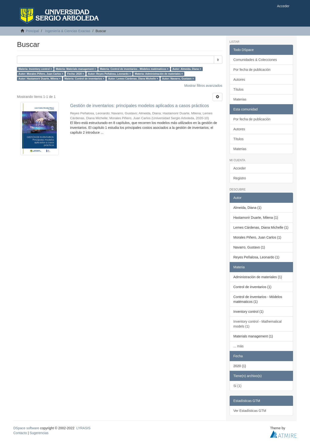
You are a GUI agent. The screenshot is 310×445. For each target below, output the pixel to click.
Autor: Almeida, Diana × (186, 68)
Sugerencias (39, 433)
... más (238, 346)
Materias (240, 99)
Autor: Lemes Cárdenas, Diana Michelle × (133, 78)
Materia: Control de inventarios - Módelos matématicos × (134, 68)
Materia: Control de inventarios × (84, 78)
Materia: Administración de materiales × (159, 73)
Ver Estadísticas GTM (249, 411)
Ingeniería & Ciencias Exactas (67, 31)
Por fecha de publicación (252, 70)
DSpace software (26, 428)
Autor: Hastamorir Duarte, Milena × (39, 78)
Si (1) (237, 386)
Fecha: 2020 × (75, 73)
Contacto (20, 433)
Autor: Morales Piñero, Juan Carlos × (40, 73)
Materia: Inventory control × (35, 68)
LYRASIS (83, 428)
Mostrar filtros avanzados (203, 86)
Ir (218, 60)
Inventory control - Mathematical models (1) (257, 324)
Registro (239, 178)
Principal (32, 31)
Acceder (239, 168)
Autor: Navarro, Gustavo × (178, 78)
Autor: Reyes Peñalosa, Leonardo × (109, 73)
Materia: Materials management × (76, 68)
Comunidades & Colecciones (255, 60)
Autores (239, 79)
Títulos (238, 89)
